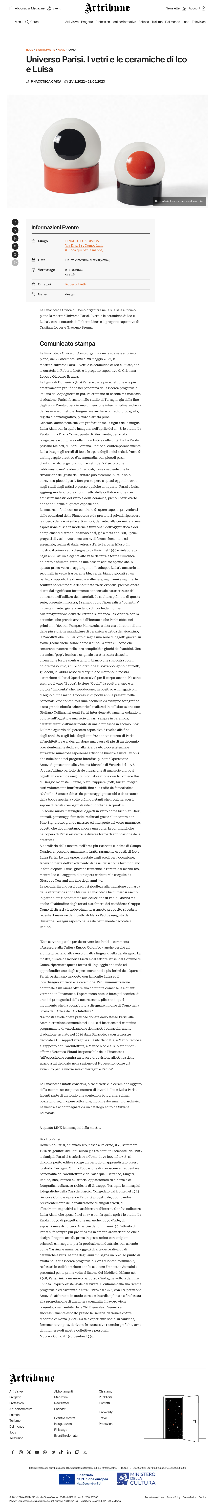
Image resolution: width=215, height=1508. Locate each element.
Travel (103, 1418)
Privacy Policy (173, 1497)
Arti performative (124, 22)
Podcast (60, 1409)
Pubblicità (106, 1397)
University (106, 1412)
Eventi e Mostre (45, 49)
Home (29, 49)
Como (61, 49)
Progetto (87, 22)
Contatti (104, 1403)
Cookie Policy (189, 1497)
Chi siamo (105, 1391)
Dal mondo (172, 22)
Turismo (157, 22)
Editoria (144, 22)
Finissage (60, 1430)
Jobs (186, 22)
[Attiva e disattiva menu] (16, 22)
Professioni (103, 22)
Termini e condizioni (154, 1497)
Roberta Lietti (75, 284)
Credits (202, 1497)
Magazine (61, 1397)
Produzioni (106, 1424)
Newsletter (61, 1403)
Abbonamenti (63, 1391)
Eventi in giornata (66, 1436)
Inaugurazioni (63, 1424)
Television (199, 22)
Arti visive (72, 22)
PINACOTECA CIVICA (46, 81)
